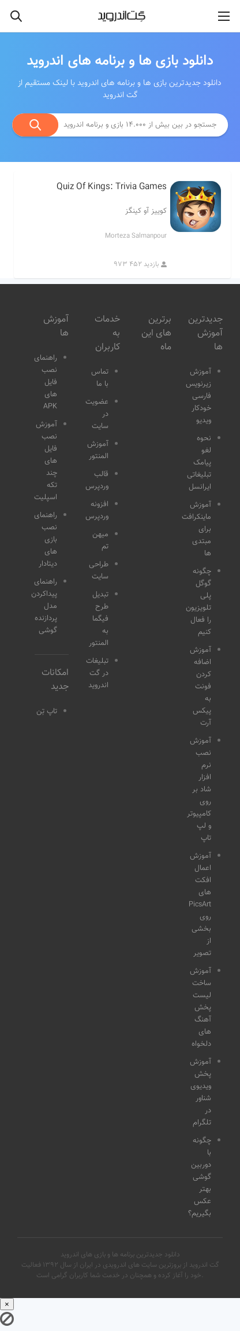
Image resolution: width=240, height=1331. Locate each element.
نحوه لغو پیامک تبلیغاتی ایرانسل (199, 463)
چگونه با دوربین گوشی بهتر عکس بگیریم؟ (199, 1177)
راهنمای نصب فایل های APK (45, 382)
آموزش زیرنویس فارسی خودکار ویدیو (198, 396)
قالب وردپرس (96, 480)
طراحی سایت (98, 570)
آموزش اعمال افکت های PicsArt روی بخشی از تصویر (200, 904)
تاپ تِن (46, 711)
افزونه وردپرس (96, 510)
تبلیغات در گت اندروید (97, 673)
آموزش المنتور (97, 450)
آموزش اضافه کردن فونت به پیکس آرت (200, 686)
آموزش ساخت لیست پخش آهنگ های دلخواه (200, 1007)
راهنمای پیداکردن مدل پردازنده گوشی (44, 606)
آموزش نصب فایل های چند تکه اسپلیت (45, 461)
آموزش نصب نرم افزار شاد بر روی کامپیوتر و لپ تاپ (199, 789)
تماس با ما (99, 378)
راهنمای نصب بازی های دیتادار (45, 540)
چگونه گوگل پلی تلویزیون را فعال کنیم (198, 602)
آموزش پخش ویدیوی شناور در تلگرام (200, 1092)
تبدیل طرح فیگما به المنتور (98, 619)
